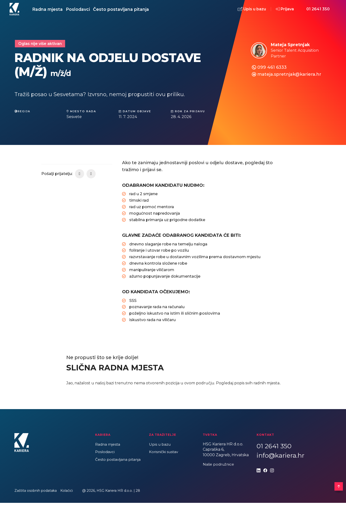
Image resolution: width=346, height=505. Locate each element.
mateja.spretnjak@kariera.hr (289, 76)
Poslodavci (86, 10)
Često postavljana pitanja (135, 10)
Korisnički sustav (164, 454)
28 (138, 493)
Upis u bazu (252, 10)
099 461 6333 (272, 69)
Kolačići (66, 493)
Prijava (285, 10)
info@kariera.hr (280, 457)
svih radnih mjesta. (262, 385)
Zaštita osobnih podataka (35, 493)
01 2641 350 (318, 10)
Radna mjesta (50, 10)
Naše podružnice (219, 466)
